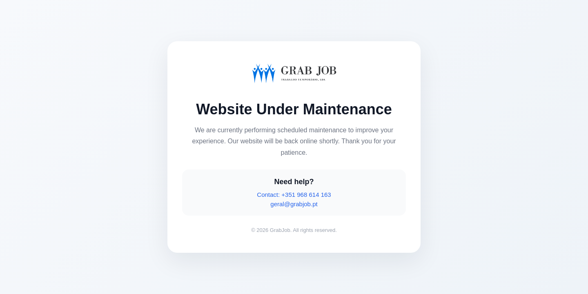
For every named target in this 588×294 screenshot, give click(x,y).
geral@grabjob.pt (293, 203)
